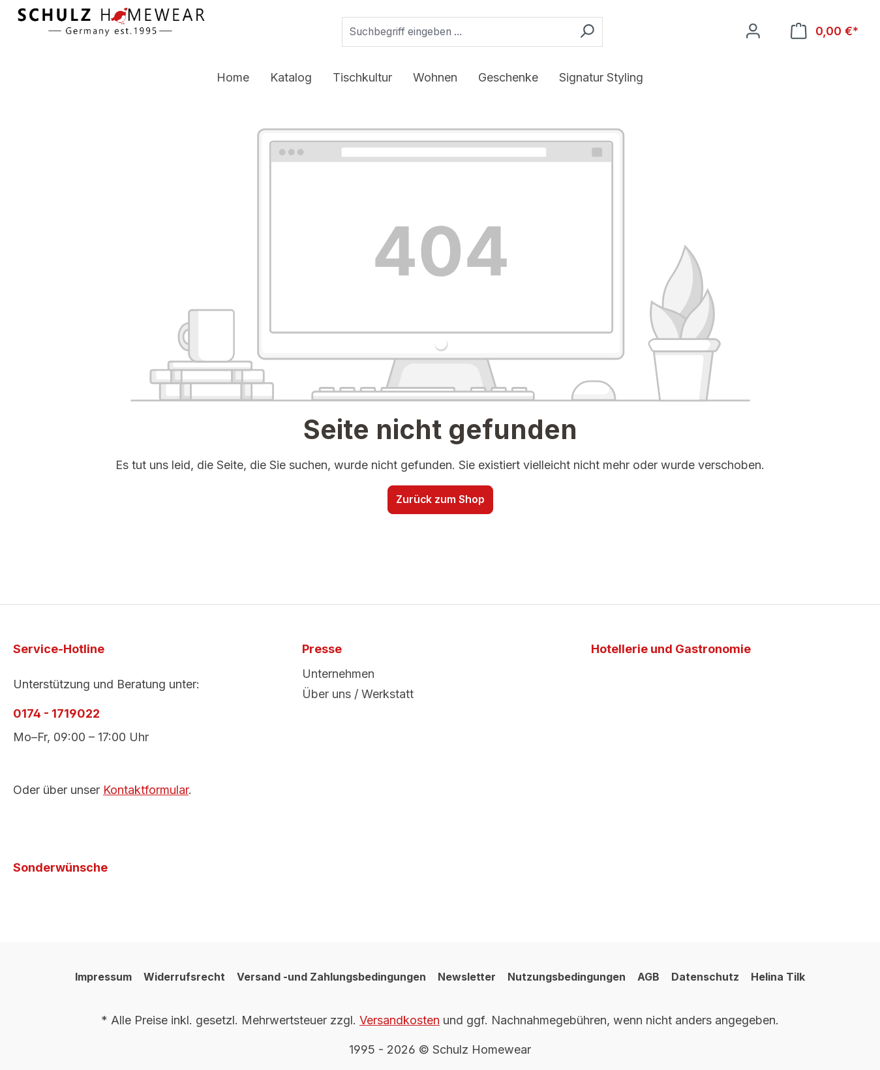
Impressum (103, 976)
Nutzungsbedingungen (567, 976)
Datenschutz (705, 976)
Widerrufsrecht (184, 976)
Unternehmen (338, 673)
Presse (322, 649)
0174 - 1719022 (56, 713)
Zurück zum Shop (440, 499)
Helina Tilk (778, 976)
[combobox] (456, 32)
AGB (648, 976)
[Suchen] (587, 32)
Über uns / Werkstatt (358, 694)
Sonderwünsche (60, 867)
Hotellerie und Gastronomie (671, 649)
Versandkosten (399, 1020)
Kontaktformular (146, 790)
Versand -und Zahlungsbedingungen (331, 976)
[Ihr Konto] (753, 31)
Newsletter (467, 976)
